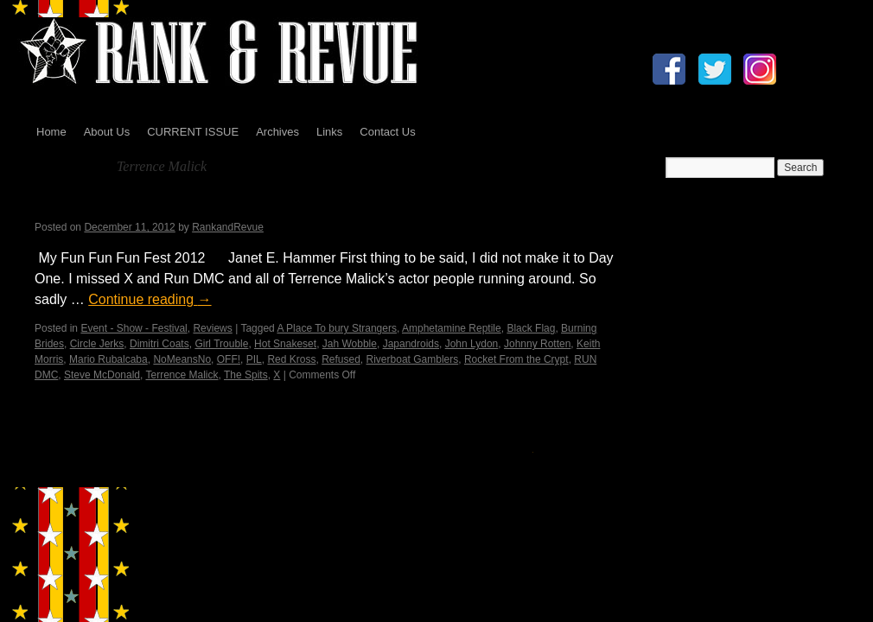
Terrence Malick (182, 375)
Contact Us (387, 131)
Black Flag (531, 328)
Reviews (212, 328)
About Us (107, 131)
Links (329, 131)
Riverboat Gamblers (412, 359)
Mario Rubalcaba (108, 359)
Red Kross (291, 359)
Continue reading (149, 299)
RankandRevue (228, 227)
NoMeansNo (182, 359)
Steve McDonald (102, 375)
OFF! (228, 359)
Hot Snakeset (285, 344)
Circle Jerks (97, 344)
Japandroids (411, 344)
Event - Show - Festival (133, 328)
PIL (254, 359)
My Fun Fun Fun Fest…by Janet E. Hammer (222, 205)
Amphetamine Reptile (451, 328)
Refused (341, 359)
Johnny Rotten (537, 344)
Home (51, 131)
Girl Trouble (221, 344)
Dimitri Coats (159, 344)
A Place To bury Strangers (337, 328)
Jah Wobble (349, 344)
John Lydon (472, 344)
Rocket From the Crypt (516, 359)
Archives (277, 131)
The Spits (246, 375)
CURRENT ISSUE (193, 131)
